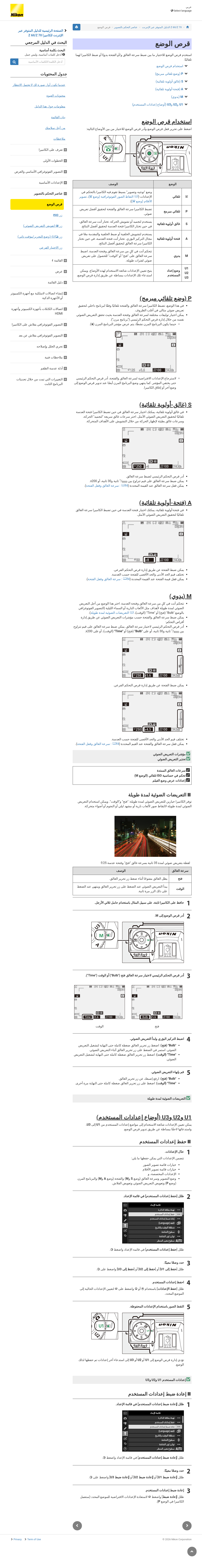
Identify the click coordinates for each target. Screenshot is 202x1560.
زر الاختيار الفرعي (50, 247)
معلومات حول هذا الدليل (50, 106)
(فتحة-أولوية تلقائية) (169, 89)
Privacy (17, 1539)
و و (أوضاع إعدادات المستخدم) (157, 104)
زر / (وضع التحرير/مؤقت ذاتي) (40, 236)
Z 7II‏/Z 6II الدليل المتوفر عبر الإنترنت (162, 27)
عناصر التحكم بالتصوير (126, 27)
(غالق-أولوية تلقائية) (169, 81)
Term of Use (34, 1539)
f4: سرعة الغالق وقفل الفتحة (107, 485)
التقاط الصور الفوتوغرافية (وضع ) (110, 196)
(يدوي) (177, 97)
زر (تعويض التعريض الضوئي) (42, 226)
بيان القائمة (58, 117)
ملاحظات (59, 139)
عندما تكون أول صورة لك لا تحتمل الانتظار (39, 85)
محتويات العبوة (55, 95)
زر (57, 215)
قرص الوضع (54, 204)
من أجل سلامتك (55, 128)
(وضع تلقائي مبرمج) (169, 74)
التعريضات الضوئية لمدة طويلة (110, 613)
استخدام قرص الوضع (170, 66)
